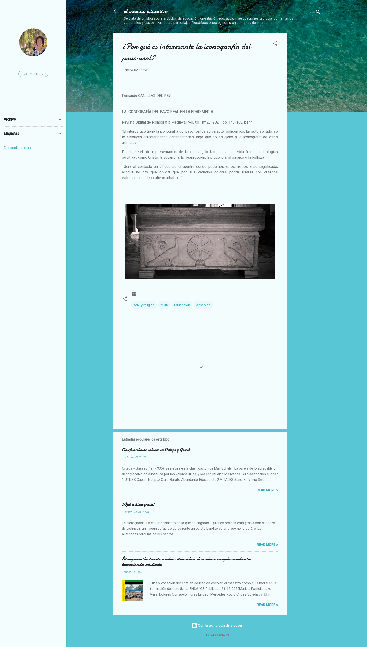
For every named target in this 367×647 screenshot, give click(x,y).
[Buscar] (318, 13)
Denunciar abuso (17, 148)
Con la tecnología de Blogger (216, 625)
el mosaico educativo (145, 11)
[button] (275, 44)
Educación (182, 305)
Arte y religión (143, 305)
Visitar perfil (33, 73)
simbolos (203, 305)
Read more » (267, 490)
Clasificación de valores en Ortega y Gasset (156, 450)
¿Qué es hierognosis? (138, 504)
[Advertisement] (329, 62)
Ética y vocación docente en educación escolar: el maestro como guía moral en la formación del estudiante (186, 562)
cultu (164, 305)
